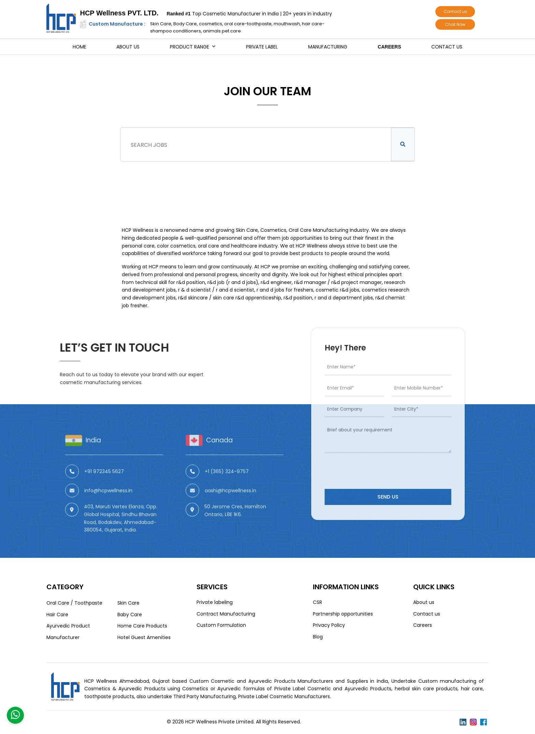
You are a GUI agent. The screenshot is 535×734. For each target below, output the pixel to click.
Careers (389, 47)
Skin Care (128, 602)
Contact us (455, 11)
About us (128, 46)
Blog (318, 636)
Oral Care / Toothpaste (74, 602)
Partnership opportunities (343, 613)
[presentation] (377, 456)
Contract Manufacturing (226, 613)
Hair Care (57, 614)
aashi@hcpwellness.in (230, 514)
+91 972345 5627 (104, 495)
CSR (317, 602)
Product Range (189, 46)
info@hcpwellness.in (108, 514)
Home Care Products (142, 625)
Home (79, 46)
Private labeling (215, 602)
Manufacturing (327, 46)
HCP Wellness (138, 230)
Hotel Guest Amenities (144, 637)
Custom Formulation (221, 625)
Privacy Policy (329, 625)
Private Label (262, 46)
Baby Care (129, 614)
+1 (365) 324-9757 (227, 495)
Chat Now (455, 24)
